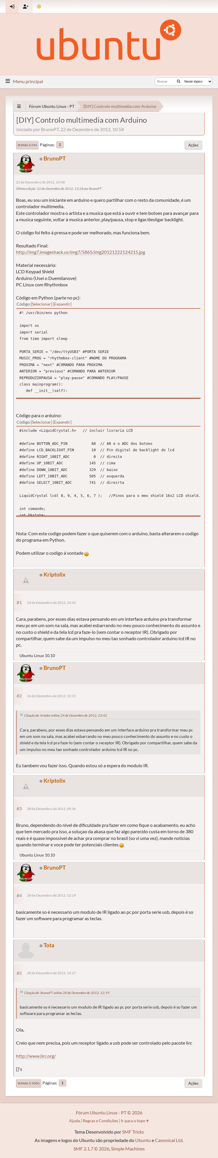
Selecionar (41, 303)
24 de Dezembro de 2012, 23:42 (51, 602)
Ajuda (74, 1120)
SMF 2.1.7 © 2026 (91, 1148)
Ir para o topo (29, 1083)
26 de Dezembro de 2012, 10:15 (51, 696)
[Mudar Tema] (39, 6)
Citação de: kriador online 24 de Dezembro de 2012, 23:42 (65, 715)
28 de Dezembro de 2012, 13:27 (51, 973)
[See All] (19, 106)
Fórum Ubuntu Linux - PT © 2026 (109, 1112)
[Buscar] (178, 81)
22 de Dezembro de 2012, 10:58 (40, 182)
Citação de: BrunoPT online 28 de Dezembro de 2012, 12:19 (66, 993)
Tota (49, 945)
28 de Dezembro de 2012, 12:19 (51, 895)
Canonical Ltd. (169, 1140)
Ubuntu (143, 1140)
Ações (193, 145)
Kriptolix (54, 574)
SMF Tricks (133, 1131)
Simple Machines (128, 1148)
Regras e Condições (100, 1120)
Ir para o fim (27, 145)
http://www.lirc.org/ (36, 1056)
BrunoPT (55, 158)
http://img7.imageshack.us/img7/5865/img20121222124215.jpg (80, 252)
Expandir (62, 303)
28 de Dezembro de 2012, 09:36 (51, 809)
